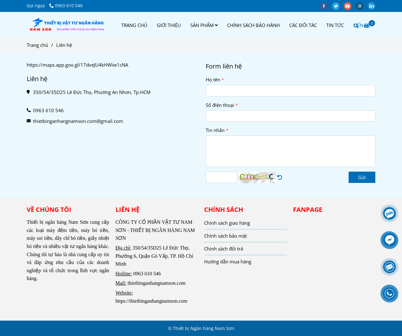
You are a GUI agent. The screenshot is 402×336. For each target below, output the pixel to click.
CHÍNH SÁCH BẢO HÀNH (253, 25)
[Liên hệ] (67, 25)
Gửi (362, 177)
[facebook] (326, 5)
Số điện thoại (220, 105)
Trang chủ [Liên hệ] (37, 45)
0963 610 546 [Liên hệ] (66, 5)
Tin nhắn (215, 130)
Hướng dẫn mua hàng (227, 261)
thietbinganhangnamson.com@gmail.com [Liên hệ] (78, 121)
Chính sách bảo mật (225, 236)
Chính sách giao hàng (227, 223)
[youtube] (350, 5)
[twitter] (338, 5)
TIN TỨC (335, 25)
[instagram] (362, 5)
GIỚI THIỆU (169, 25)
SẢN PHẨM (204, 25)
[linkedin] (373, 5)
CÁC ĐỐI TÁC (303, 25)
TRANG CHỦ (134, 25)
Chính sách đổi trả (223, 248)
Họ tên (213, 79)
